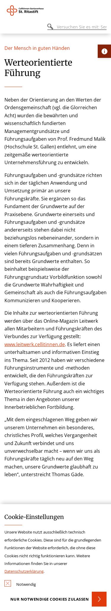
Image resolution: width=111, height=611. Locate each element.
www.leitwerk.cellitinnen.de (34, 344)
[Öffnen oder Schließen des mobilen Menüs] (7, 28)
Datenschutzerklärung (24, 571)
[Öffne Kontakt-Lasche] (104, 51)
